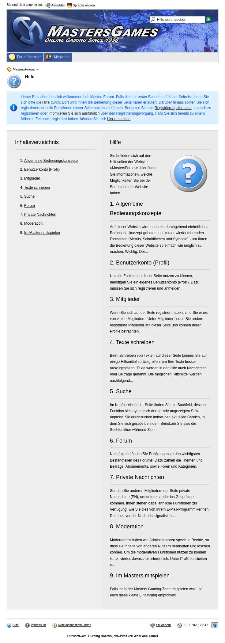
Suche (29, 196)
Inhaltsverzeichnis (37, 142)
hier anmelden (118, 119)
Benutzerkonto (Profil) (42, 169)
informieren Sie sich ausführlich (74, 113)
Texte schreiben (37, 187)
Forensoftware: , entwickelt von (112, 636)
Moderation (33, 223)
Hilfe (46, 102)
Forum (29, 206)
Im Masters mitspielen (42, 232)
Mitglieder (32, 178)
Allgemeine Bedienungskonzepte (51, 160)
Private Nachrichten (40, 214)
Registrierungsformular (173, 108)
